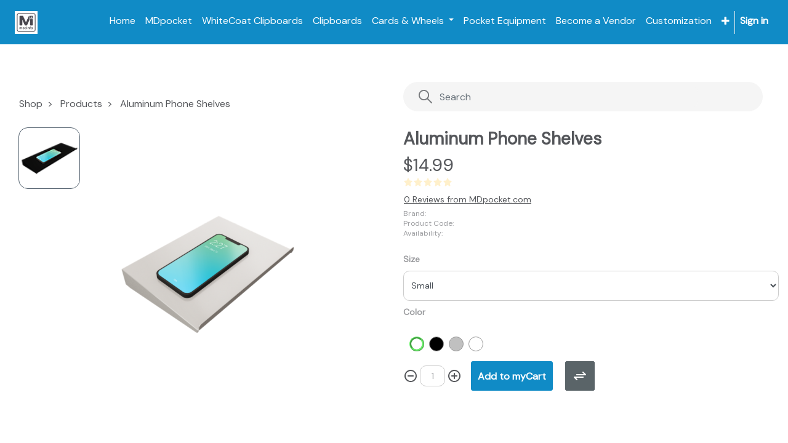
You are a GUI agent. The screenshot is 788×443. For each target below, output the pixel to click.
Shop (30, 103)
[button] (725, 21)
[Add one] (454, 376)
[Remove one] (410, 376)
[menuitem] (122, 21)
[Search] (558, 97)
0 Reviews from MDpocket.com (467, 199)
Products (81, 103)
